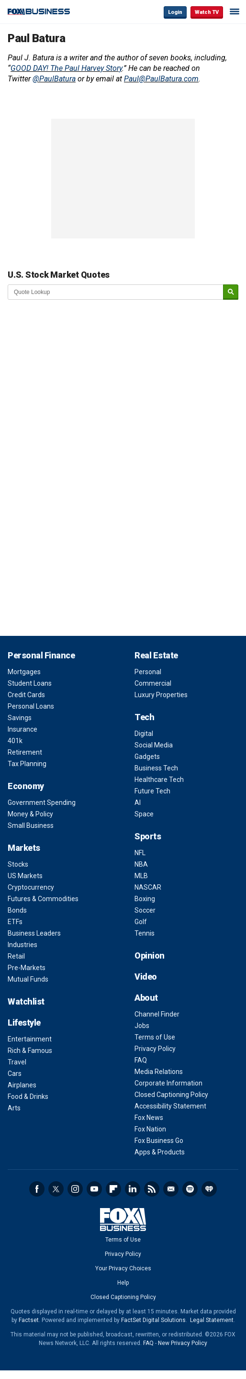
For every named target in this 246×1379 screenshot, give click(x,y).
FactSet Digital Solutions (153, 1320)
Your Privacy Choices (123, 1268)
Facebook (37, 1189)
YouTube (94, 1189)
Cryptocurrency (31, 887)
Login (175, 12)
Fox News (148, 1117)
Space (144, 814)
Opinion (149, 955)
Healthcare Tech (159, 779)
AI (137, 802)
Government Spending (42, 802)
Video (145, 977)
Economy (26, 786)
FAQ (140, 1060)
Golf (140, 922)
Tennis (144, 933)
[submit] (230, 292)
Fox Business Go (158, 1140)
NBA (141, 864)
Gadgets (147, 756)
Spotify (190, 1189)
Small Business (31, 825)
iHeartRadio (209, 1189)
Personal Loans (31, 706)
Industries (22, 945)
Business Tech (156, 768)
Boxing (144, 899)
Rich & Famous (30, 1050)
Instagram (75, 1189)
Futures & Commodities (43, 899)
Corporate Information (168, 1083)
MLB (141, 876)
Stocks (18, 864)
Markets (24, 848)
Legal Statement (212, 1320)
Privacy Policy (155, 1048)
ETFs (15, 922)
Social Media (153, 745)
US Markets (25, 876)
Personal (147, 672)
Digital (143, 733)
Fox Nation (150, 1129)
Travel (17, 1062)
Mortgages (24, 672)
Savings (20, 718)
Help (123, 1282)
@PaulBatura (54, 78)
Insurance (22, 729)
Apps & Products (159, 1152)
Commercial (152, 683)
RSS (151, 1189)
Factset (29, 1320)
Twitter (56, 1189)
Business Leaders (34, 933)
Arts (14, 1108)
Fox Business (39, 12)
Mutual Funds (28, 979)
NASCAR (147, 887)
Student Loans (30, 683)
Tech (144, 717)
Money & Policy (30, 814)
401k (15, 741)
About (146, 998)
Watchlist (26, 1001)
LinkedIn (132, 1189)
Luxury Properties (161, 695)
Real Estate (156, 655)
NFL (139, 853)
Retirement (25, 752)
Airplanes (22, 1085)
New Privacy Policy (182, 1343)
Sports (147, 836)
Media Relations (158, 1071)
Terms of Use (154, 1037)
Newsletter (171, 1189)
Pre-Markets (26, 968)
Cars (15, 1073)
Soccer (145, 910)
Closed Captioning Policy (171, 1094)
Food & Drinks (28, 1096)
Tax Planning (27, 764)
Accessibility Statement (170, 1106)
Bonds (17, 910)
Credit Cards (26, 695)
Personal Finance (41, 655)
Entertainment (30, 1039)
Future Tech (152, 791)
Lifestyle (24, 1022)
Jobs (141, 1025)
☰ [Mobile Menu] (234, 11)
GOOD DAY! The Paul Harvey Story (66, 68)
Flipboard (113, 1189)
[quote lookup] (116, 292)
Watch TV (207, 12)
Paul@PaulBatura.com (161, 78)
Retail (16, 956)
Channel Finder (156, 1014)
